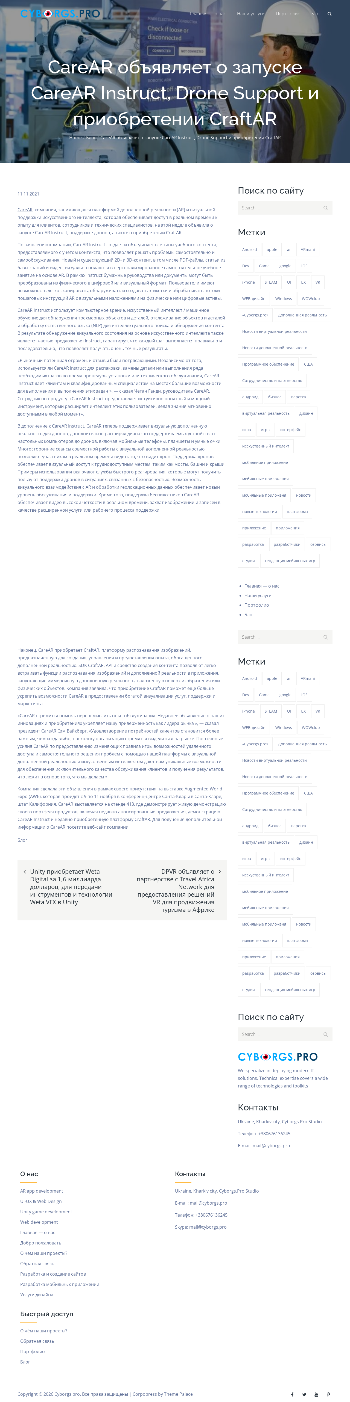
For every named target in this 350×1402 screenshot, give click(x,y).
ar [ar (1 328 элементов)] (289, 249)
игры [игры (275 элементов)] (265, 429)
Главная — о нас (208, 14)
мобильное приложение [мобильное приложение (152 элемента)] (265, 462)
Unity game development (46, 1212)
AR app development (41, 1191)
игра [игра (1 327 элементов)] (246, 429)
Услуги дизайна (36, 1295)
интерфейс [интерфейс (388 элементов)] (290, 429)
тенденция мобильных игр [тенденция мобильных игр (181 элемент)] (290, 560)
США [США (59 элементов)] (308, 364)
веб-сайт (96, 827)
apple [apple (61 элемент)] (272, 249)
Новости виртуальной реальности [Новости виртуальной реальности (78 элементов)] (274, 331)
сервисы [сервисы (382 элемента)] (318, 544)
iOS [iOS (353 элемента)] (304, 265)
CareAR (25, 210)
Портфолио (288, 14)
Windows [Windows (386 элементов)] (283, 298)
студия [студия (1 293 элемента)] (248, 560)
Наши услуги (251, 14)
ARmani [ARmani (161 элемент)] (308, 249)
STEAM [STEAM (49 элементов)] (271, 282)
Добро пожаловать (40, 1243)
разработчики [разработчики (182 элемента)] (287, 544)
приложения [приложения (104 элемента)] (288, 527)
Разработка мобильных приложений (59, 1284)
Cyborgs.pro (67, 1394)
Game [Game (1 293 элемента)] (264, 265)
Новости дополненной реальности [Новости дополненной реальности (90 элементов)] (275, 347)
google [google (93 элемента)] (285, 265)
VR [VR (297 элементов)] (318, 282)
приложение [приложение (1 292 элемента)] (254, 527)
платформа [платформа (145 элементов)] (297, 511)
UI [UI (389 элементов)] (289, 282)
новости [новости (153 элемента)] (303, 495)
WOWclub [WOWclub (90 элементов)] (311, 298)
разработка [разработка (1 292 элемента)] (253, 544)
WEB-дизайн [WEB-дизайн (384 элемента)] (254, 298)
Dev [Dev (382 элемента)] (245, 265)
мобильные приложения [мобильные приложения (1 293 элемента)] (265, 478)
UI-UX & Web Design (41, 1201)
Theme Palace (178, 1394)
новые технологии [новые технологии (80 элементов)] (259, 511)
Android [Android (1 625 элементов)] (249, 249)
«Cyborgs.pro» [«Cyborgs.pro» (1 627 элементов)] (255, 315)
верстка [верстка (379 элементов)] (298, 396)
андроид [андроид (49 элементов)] (250, 396)
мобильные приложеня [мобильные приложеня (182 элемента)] (264, 495)
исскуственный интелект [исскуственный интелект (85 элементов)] (265, 446)
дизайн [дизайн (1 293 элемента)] (306, 413)
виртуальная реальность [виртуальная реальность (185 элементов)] (266, 413)
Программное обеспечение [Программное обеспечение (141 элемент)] (268, 364)
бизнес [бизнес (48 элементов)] (274, 396)
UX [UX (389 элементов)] (303, 282)
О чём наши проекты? (43, 1253)
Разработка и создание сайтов (53, 1274)
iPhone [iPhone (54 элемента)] (248, 282)
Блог (316, 14)
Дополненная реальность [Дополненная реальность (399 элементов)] (302, 315)
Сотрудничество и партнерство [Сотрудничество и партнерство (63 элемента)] (272, 380)
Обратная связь (37, 1264)
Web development (39, 1222)
